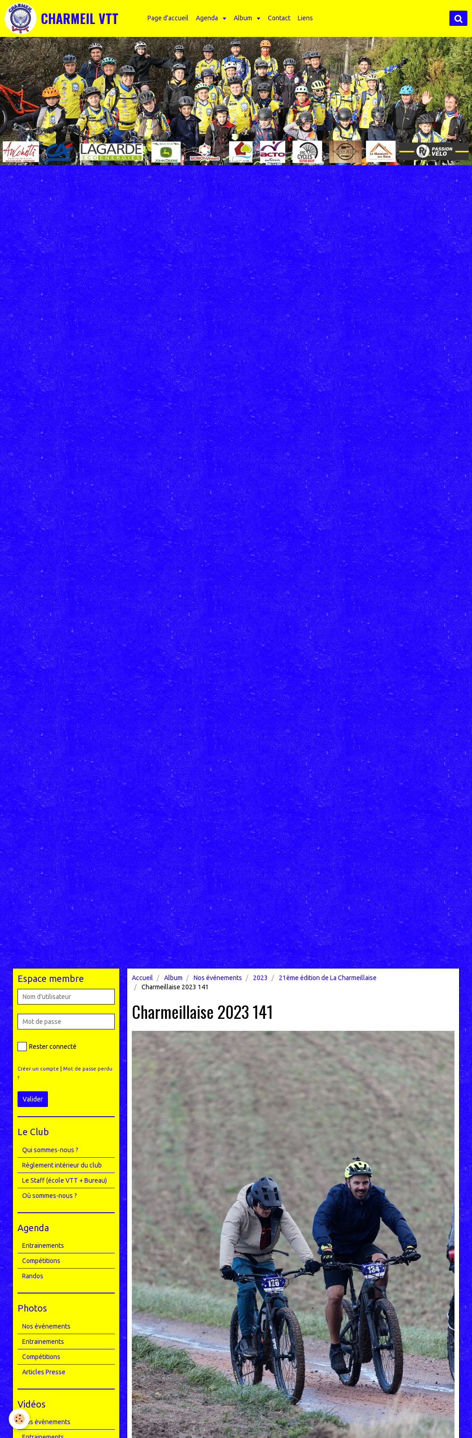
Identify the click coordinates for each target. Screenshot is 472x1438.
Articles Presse (43, 1372)
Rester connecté (47, 1046)
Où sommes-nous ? (49, 1195)
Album (245, 18)
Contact (280, 18)
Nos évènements (46, 1422)
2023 (260, 977)
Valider (33, 1099)
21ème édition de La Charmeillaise (328, 977)
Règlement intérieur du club (62, 1165)
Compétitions (41, 1260)
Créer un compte (38, 1068)
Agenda (209, 18)
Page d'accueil (169, 18)
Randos (32, 1276)
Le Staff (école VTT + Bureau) (64, 1180)
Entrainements (43, 1245)
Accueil (142, 977)
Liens (306, 18)
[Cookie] (19, 1418)
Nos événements (218, 977)
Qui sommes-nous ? (50, 1150)
